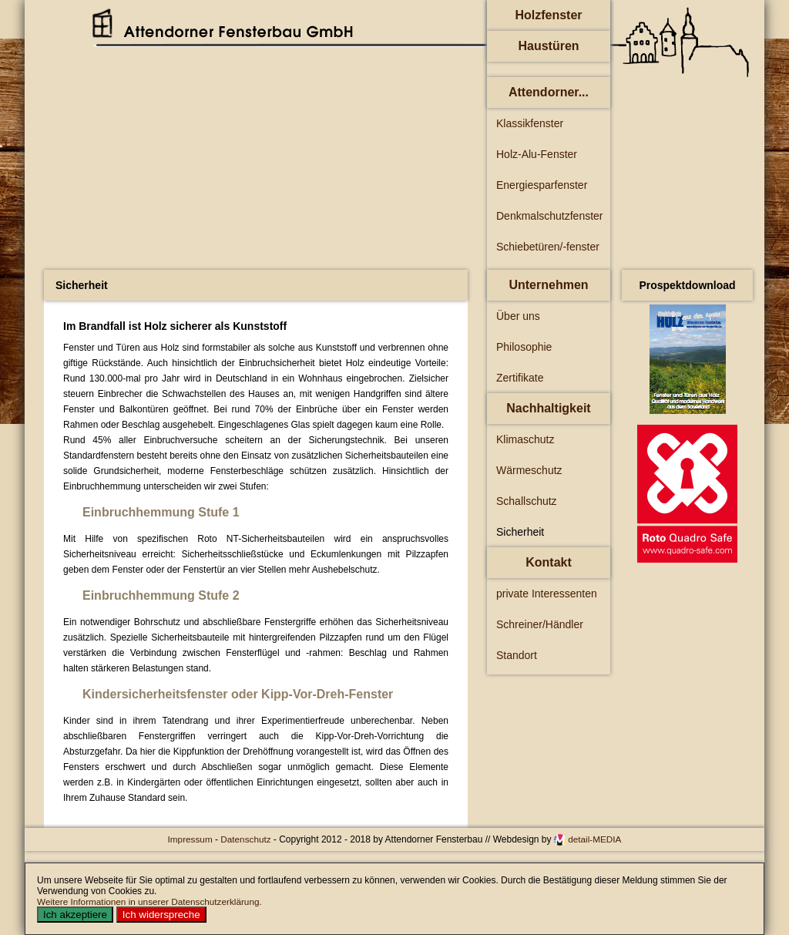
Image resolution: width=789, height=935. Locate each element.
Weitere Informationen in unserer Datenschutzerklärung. (149, 901)
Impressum (191, 839)
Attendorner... (549, 92)
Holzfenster (548, 15)
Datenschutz (247, 839)
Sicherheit (520, 532)
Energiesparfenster (541, 185)
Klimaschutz (525, 439)
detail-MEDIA (594, 839)
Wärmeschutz (529, 470)
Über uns (518, 316)
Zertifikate (519, 378)
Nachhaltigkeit (548, 408)
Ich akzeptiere (75, 914)
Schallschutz (526, 501)
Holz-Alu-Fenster (536, 154)
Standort (516, 655)
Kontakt (548, 562)
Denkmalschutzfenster (549, 216)
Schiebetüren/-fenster (547, 246)
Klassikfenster (529, 123)
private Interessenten (546, 593)
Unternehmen (548, 284)
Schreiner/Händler (539, 624)
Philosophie (524, 347)
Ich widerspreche (161, 914)
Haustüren (548, 45)
